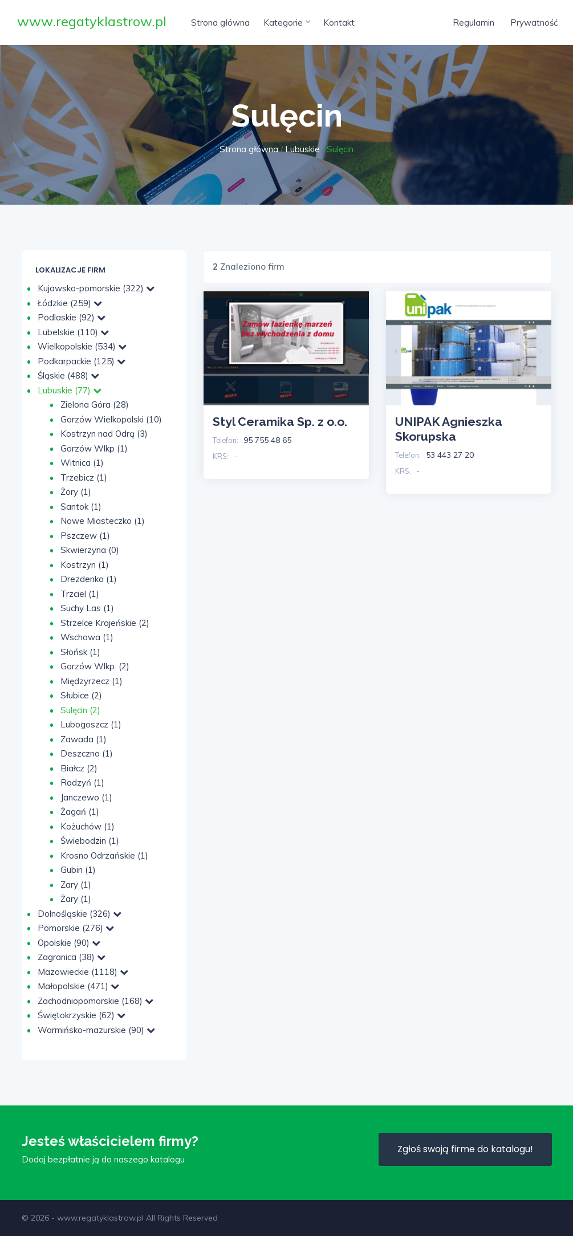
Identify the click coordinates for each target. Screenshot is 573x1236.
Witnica (82, 462)
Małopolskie (78, 986)
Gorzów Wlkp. (94, 666)
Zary (75, 884)
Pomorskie (76, 927)
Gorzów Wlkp (94, 448)
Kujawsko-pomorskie (96, 288)
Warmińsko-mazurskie (96, 1029)
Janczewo (86, 797)
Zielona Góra (94, 404)
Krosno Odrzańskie (104, 855)
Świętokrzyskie (81, 1015)
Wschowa (86, 637)
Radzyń (82, 782)
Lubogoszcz (90, 724)
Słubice (81, 695)
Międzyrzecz (91, 681)
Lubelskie (73, 332)
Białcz (78, 768)
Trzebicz (83, 477)
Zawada (83, 739)
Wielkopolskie (82, 346)
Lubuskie (302, 149)
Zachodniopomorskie (95, 1000)
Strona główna (220, 22)
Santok (80, 506)
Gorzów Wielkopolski (111, 419)
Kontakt (339, 22)
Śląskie (68, 375)
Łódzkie (70, 303)
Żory (75, 491)
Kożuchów (87, 826)
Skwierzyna (89, 549)
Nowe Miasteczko (102, 520)
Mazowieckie (83, 971)
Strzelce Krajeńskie (104, 622)
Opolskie (69, 942)
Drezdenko (88, 579)
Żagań (79, 811)
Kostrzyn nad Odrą (104, 433)
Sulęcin (80, 710)
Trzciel (79, 593)
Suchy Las (87, 608)
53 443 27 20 (450, 455)
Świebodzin (89, 840)
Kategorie (286, 22)
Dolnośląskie (79, 913)
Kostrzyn (84, 564)
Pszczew (85, 535)
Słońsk (80, 652)
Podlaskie (71, 317)
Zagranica (71, 957)
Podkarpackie (81, 361)
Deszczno (86, 753)
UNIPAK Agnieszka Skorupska (448, 429)
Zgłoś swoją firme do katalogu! (465, 1149)
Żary (75, 898)
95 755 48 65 (267, 440)
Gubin (78, 869)
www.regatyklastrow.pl (91, 21)
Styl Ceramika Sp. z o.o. (280, 421)
